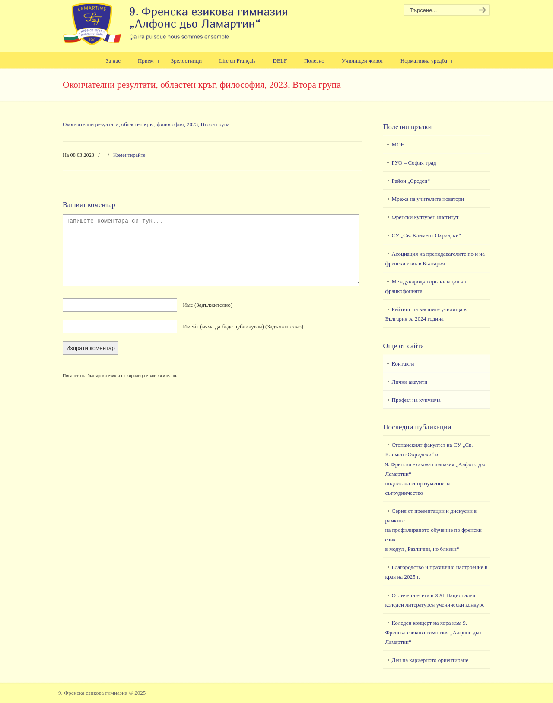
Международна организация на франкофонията (425, 286)
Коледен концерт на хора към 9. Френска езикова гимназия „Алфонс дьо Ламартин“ (433, 632)
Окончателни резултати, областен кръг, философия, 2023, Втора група (146, 124)
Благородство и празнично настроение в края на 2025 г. (436, 572)
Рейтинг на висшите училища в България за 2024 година (426, 314)
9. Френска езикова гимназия (176, 24)
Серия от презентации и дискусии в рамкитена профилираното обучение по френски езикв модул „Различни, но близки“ (433, 530)
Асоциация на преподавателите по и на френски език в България (435, 259)
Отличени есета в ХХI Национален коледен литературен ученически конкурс (435, 600)
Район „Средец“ (411, 181)
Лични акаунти (410, 382)
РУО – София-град (414, 162)
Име (207, 305)
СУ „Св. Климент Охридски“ (426, 235)
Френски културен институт (425, 217)
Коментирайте (129, 155)
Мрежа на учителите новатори (428, 199)
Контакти (403, 363)
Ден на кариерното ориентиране (430, 660)
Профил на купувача (416, 400)
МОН (398, 144)
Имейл (243, 326)
